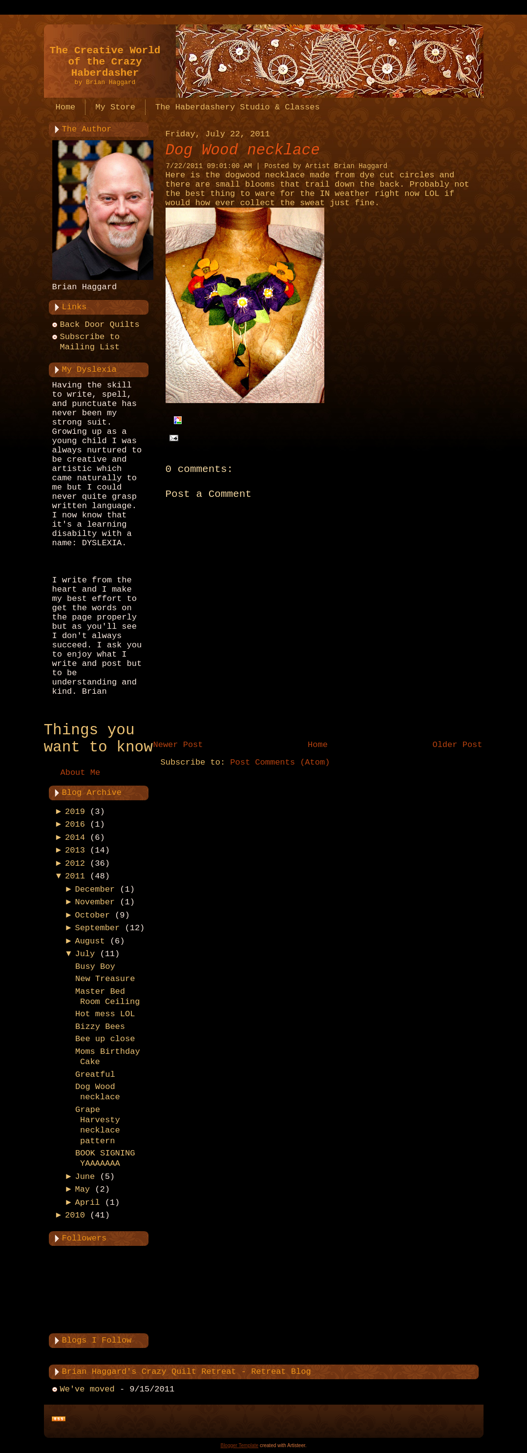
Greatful (95, 1074)
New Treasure (105, 978)
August (90, 941)
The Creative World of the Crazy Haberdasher (105, 62)
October (92, 915)
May (82, 1189)
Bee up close (105, 1039)
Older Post (457, 744)
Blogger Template (239, 1445)
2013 (75, 850)
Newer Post (178, 744)
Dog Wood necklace (243, 150)
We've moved (87, 1389)
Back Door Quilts (100, 324)
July (85, 954)
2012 (75, 863)
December (95, 889)
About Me (81, 772)
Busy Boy (95, 966)
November (95, 902)
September (97, 928)
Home (318, 744)
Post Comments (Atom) (280, 762)
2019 (75, 811)
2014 (75, 837)
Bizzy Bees (100, 1026)
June (85, 1176)
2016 (75, 824)
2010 (75, 1215)
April (87, 1202)
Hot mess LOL (105, 1014)
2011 (75, 876)
